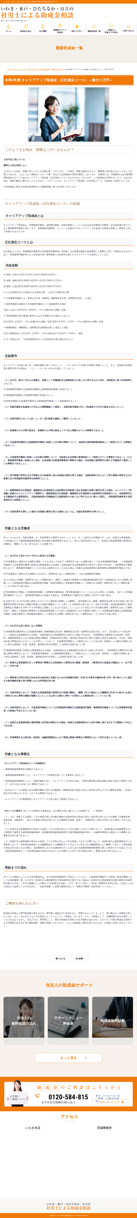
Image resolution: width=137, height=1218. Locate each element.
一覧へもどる (59, 958)
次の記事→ (80, 958)
